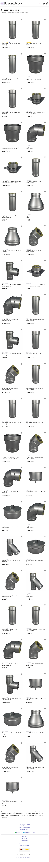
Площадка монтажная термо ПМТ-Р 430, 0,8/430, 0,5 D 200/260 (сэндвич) (35, 285)
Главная (3, 12)
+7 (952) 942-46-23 (24, 825)
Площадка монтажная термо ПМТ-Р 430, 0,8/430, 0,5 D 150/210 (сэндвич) (35, 113)
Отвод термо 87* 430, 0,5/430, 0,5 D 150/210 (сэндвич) (34, 526)
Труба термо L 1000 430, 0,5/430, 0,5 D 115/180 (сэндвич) (35, 354)
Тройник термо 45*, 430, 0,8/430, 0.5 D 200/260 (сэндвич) (35, 768)
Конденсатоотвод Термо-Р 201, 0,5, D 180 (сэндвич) (36, 699)
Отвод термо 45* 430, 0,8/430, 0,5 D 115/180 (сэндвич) (34, 664)
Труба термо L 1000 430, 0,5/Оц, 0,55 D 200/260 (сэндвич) (35, 630)
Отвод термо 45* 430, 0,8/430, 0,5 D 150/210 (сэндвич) (34, 251)
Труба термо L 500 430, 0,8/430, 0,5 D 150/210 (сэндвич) (35, 320)
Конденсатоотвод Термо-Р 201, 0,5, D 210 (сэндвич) (36, 492)
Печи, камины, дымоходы (14, 12)
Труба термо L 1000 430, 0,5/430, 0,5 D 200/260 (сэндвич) (35, 389)
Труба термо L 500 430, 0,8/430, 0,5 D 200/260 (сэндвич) (11, 630)
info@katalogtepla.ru (24, 827)
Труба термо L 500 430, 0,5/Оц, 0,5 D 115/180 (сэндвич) (11, 216)
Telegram (26, 832)
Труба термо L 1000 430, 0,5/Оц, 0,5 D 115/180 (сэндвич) (11, 78)
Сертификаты (24, 840)
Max (33, 832)
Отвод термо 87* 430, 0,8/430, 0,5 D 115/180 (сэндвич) (11, 320)
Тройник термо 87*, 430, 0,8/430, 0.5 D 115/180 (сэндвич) (11, 285)
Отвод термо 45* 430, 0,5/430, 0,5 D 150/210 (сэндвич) (11, 389)
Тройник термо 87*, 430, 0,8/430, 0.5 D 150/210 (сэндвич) (11, 354)
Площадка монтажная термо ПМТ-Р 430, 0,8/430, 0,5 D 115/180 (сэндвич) (12, 182)
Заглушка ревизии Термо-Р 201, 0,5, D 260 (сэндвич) (11, 526)
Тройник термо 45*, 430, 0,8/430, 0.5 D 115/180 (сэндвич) (11, 561)
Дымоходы (25, 12)
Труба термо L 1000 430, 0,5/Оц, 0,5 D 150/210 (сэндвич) (11, 423)
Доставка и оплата (24, 843)
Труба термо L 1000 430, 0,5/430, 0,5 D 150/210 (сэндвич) (35, 182)
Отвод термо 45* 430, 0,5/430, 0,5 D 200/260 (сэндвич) (34, 458)
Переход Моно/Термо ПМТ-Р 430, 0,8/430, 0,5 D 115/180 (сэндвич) (34, 78)
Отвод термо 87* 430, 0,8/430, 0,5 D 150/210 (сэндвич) (11, 664)
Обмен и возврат (24, 845)
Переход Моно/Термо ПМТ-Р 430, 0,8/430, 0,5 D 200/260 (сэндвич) (10, 458)
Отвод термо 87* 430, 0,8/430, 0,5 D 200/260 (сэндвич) (34, 147)
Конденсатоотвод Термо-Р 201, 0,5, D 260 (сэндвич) (12, 802)
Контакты (24, 836)
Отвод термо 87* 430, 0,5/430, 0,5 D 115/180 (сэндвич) (11, 492)
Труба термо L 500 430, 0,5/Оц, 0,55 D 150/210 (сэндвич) (35, 423)
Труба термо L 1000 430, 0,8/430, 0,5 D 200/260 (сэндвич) (11, 113)
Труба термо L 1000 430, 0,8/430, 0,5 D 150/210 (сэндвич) (35, 44)
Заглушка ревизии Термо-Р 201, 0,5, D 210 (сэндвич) (11, 733)
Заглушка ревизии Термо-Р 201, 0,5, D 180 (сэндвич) (35, 561)
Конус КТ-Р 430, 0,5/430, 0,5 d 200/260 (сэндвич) (35, 733)
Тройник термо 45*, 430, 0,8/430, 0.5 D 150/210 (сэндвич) (35, 595)
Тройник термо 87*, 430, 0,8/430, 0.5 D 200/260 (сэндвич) (11, 699)
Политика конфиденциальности (24, 857)
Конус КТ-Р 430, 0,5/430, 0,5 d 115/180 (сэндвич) (11, 251)
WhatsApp (18, 832)
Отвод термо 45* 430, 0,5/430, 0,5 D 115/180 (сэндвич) (11, 595)
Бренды (24, 838)
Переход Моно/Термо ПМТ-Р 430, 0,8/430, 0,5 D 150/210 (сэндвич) (10, 147)
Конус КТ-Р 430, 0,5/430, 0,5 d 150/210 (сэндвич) (35, 216)
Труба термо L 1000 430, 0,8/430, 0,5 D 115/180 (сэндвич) (11, 44)
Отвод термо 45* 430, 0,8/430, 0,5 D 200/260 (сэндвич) (11, 768)
